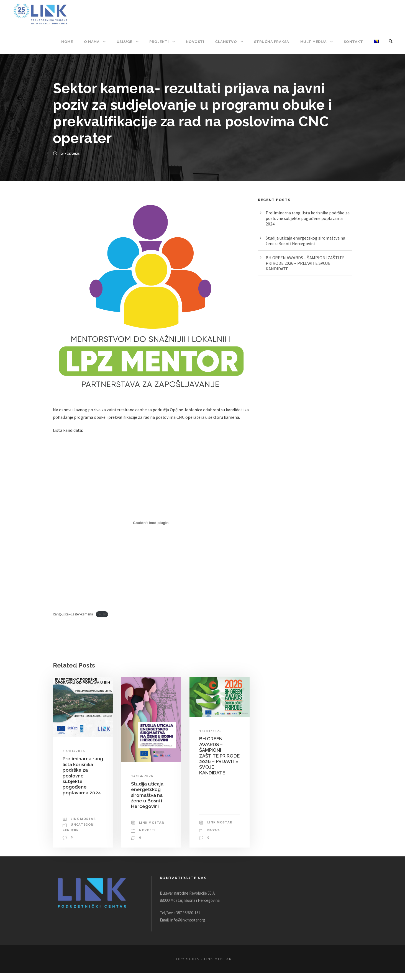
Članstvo (227, 42)
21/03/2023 (70, 153)
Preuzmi (105, 622)
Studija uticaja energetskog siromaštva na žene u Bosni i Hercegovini (147, 803)
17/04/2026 (73, 759)
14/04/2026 (141, 784)
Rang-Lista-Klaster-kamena (74, 622)
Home (70, 42)
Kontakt (354, 42)
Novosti (197, 42)
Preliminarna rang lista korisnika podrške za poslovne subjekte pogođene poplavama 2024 (83, 783)
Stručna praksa (273, 42)
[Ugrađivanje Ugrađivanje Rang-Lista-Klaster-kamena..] (151, 530)
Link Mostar (83, 818)
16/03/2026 (209, 739)
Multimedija (314, 42)
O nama (95, 42)
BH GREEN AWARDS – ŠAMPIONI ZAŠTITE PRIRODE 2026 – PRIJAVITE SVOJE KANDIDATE (217, 766)
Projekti (162, 42)
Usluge (127, 42)
